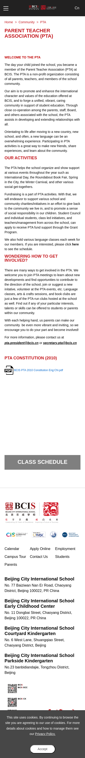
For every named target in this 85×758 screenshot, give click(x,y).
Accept (42, 749)
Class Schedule (42, 462)
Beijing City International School (39, 578)
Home (9, 22)
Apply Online (42, 548)
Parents (11, 564)
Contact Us (39, 557)
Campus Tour (17, 556)
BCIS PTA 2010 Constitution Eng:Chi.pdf (38, 370)
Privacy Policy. (45, 734)
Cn (77, 8)
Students (62, 557)
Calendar (12, 549)
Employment (65, 549)
